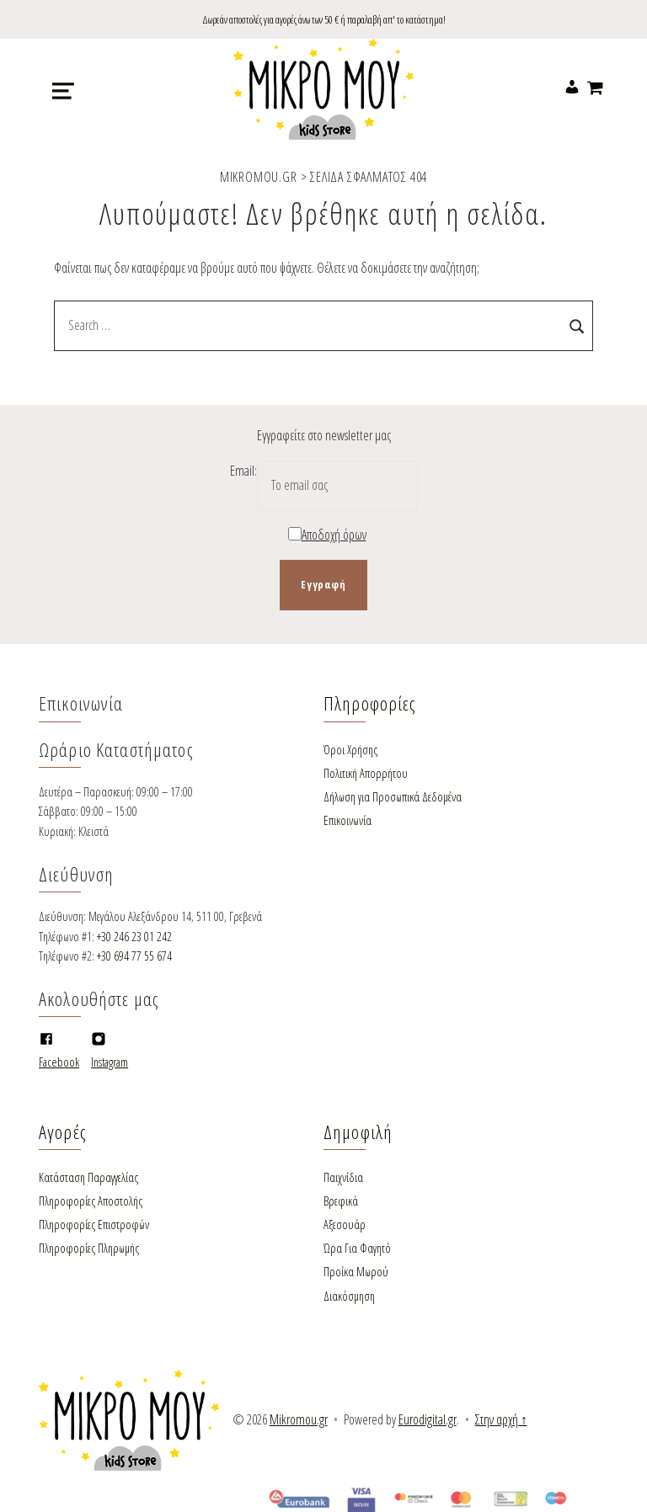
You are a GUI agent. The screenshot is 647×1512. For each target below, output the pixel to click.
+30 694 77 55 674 (134, 956)
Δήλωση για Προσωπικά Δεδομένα (393, 797)
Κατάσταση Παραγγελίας (88, 1177)
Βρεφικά (341, 1201)
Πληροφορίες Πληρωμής (89, 1248)
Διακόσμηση (349, 1296)
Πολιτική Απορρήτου (366, 773)
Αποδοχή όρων (334, 534)
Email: (243, 470)
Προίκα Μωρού (356, 1272)
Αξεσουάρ (345, 1224)
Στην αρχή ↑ (501, 1419)
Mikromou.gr (299, 1419)
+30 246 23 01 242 (134, 937)
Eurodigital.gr (427, 1419)
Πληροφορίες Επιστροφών (94, 1224)
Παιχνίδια (343, 1177)
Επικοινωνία (348, 820)
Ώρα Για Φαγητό (357, 1248)
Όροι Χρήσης (350, 750)
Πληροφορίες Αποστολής (90, 1201)
